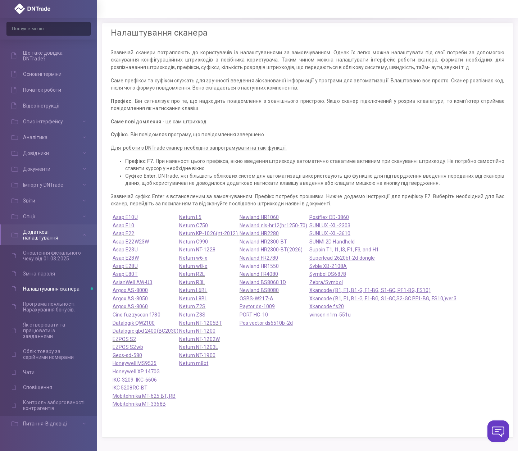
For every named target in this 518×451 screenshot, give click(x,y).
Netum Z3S (192, 315)
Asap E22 (124, 233)
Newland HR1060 (259, 217)
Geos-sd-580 (127, 355)
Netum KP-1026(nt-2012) (208, 233)
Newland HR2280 (259, 233)
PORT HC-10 (254, 315)
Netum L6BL (193, 290)
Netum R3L (192, 282)
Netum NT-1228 (197, 249)
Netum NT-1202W (199, 339)
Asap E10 (124, 225)
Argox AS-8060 (130, 306)
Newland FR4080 (259, 274)
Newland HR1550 (259, 266)
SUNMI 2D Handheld (332, 242)
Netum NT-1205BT (200, 323)
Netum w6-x (193, 258)
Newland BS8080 (259, 290)
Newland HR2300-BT (263, 242)
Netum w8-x (193, 266)
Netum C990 (193, 242)
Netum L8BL (193, 298)
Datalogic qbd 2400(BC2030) (146, 331)
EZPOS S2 (124, 339)
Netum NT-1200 (197, 331)
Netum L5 (190, 217)
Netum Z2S (192, 306)
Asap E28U (125, 266)
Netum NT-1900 (197, 355)
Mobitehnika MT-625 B (138, 396)
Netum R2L (192, 274)
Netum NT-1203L (198, 347)
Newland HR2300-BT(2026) (271, 249)
